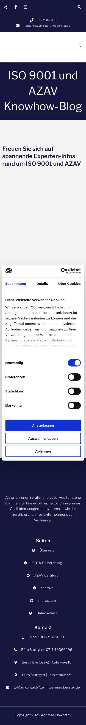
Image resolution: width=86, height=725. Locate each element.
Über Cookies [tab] (69, 284)
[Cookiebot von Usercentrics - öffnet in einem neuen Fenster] (61, 271)
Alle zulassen (43, 425)
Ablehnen (43, 451)
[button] (79, 6)
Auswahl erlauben (43, 438)
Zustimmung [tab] (15, 284)
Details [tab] (42, 284)
